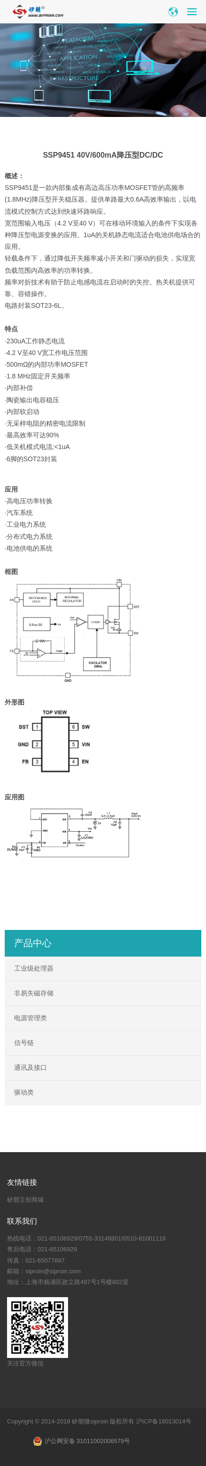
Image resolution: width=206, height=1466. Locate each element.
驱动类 (24, 1092)
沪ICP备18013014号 (164, 1421)
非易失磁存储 (33, 993)
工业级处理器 (33, 968)
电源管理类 (30, 1018)
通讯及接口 (30, 1067)
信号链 (24, 1042)
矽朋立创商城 (25, 1199)
